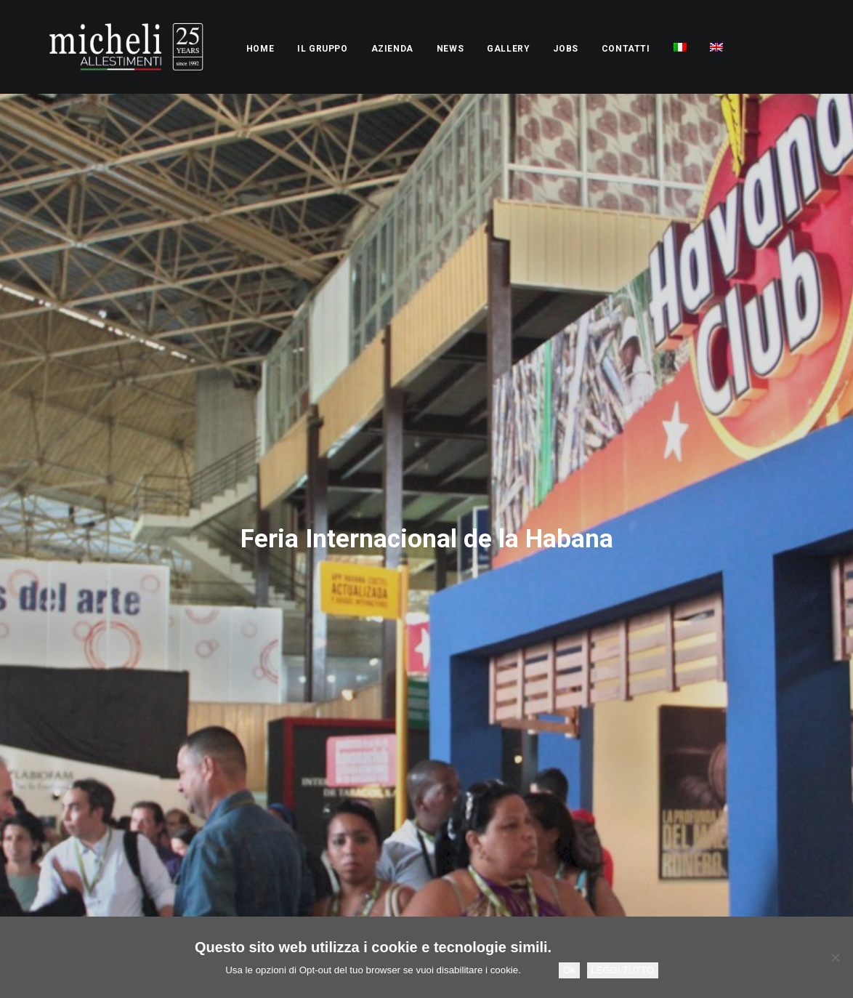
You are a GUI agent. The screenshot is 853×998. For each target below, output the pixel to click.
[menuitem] (219, 48)
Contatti (585, 49)
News (409, 49)
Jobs (524, 49)
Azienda (352, 49)
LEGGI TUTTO (622, 970)
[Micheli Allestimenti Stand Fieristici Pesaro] (105, 47)
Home (219, 49)
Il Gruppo (281, 49)
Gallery (467, 49)
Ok (569, 970)
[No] (835, 957)
